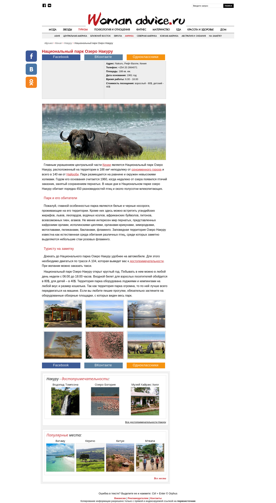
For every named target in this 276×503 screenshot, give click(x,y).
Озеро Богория (105, 384)
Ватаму (60, 441)
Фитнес (141, 29)
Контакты (156, 498)
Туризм (83, 29)
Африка (129, 36)
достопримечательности (147, 261)
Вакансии (120, 498)
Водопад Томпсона (65, 384)
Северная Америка (147, 36)
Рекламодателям (138, 498)
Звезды (67, 29)
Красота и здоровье (200, 29)
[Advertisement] (202, 73)
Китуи (120, 441)
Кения (58, 43)
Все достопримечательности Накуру (145, 422)
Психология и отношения (112, 29)
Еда (178, 29)
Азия (57, 36)
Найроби (72, 174)
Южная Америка (169, 36)
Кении (106, 164)
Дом (223, 29)
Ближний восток (100, 36)
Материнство (161, 29)
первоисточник (186, 501)
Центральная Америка (75, 36)
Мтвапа (150, 441)
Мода (52, 29)
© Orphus (171, 493)
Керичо (90, 441)
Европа (118, 36)
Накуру (68, 43)
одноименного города (147, 169)
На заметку (215, 36)
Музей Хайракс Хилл (145, 384)
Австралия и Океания (194, 36)
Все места (160, 478)
